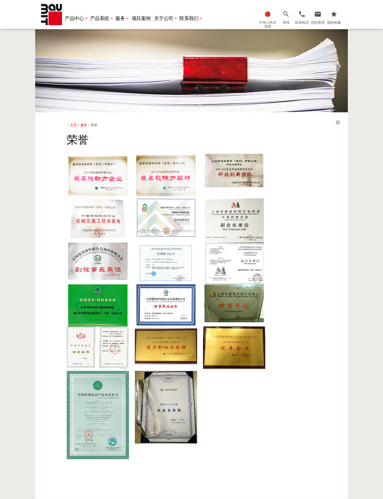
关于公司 (167, 18)
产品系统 (103, 18)
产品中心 (77, 18)
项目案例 (141, 18)
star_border (338, 122)
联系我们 (192, 18)
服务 (123, 18)
